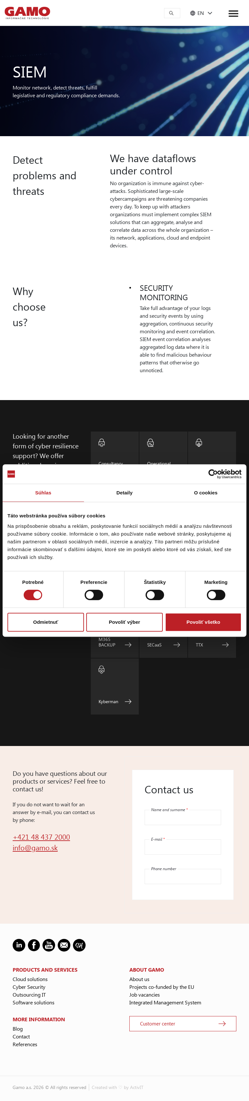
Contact (21, 1036)
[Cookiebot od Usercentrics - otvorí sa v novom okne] (213, 474)
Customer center (157, 1023)
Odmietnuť (45, 622)
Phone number (163, 868)
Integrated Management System (165, 1002)
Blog (18, 1028)
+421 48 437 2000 (41, 837)
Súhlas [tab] (43, 492)
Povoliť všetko (203, 622)
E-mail (158, 839)
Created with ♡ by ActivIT (117, 1087)
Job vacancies (144, 994)
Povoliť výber (124, 622)
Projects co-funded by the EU (161, 986)
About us (139, 979)
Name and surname (169, 809)
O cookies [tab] (206, 492)
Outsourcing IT (29, 994)
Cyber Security (29, 986)
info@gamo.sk (35, 847)
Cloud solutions (30, 979)
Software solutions (33, 1002)
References (25, 1044)
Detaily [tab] (124, 492)
